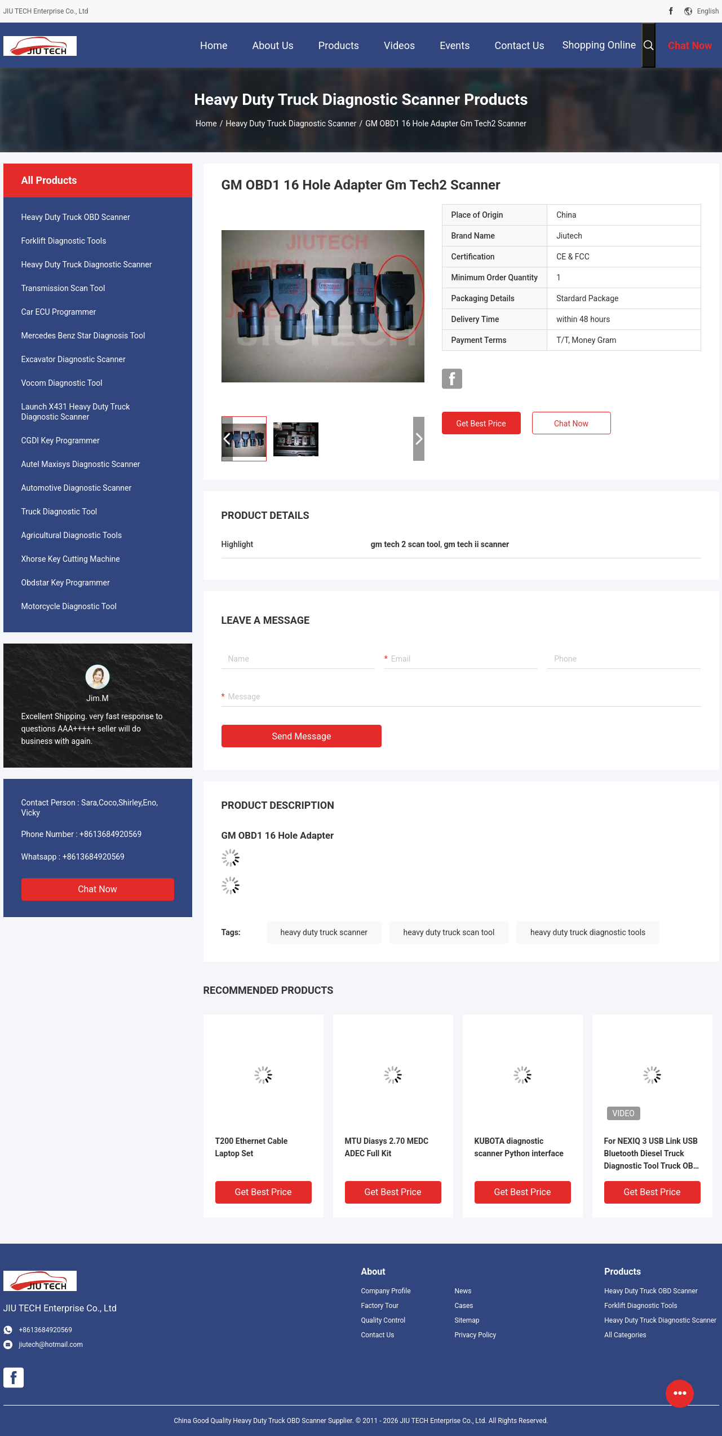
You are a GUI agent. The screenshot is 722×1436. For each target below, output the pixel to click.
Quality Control (383, 1320)
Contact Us (378, 1335)
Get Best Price (481, 423)
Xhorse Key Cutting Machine (70, 558)
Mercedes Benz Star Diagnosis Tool (83, 335)
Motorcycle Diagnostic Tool (69, 606)
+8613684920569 (110, 834)
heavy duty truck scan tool (449, 932)
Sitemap (466, 1320)
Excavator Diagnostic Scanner (73, 359)
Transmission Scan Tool (63, 288)
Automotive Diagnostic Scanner (76, 487)
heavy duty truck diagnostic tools (587, 932)
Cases (463, 1306)
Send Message (301, 736)
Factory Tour (380, 1306)
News (462, 1291)
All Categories (625, 1335)
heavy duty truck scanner (324, 932)
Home (206, 123)
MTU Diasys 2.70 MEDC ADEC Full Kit (387, 1147)
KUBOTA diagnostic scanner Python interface (519, 1147)
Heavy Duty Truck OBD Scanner (75, 217)
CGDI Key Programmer (60, 440)
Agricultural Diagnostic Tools (71, 535)
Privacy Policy (475, 1335)
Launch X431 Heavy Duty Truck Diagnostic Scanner (75, 411)
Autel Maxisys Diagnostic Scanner (80, 464)
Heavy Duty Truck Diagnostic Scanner (290, 123)
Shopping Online (599, 45)
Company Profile (386, 1291)
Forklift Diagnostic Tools (64, 240)
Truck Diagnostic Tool (59, 511)
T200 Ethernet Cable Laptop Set (251, 1147)
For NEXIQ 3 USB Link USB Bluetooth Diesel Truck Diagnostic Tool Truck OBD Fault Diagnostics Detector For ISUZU (651, 1154)
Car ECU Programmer (58, 311)
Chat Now (97, 889)
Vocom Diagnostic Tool (62, 382)
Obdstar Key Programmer (65, 582)
